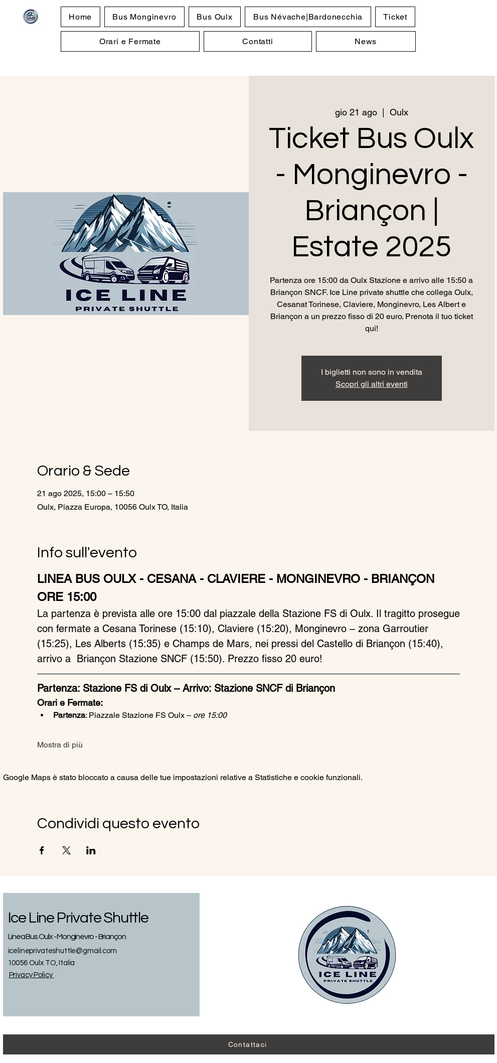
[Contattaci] (248, 1044)
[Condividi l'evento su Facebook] (42, 850)
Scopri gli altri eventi (372, 384)
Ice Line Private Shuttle (78, 918)
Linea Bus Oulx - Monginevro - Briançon (67, 937)
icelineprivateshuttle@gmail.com (62, 951)
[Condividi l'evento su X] (66, 850)
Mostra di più (60, 744)
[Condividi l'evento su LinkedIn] (91, 850)
